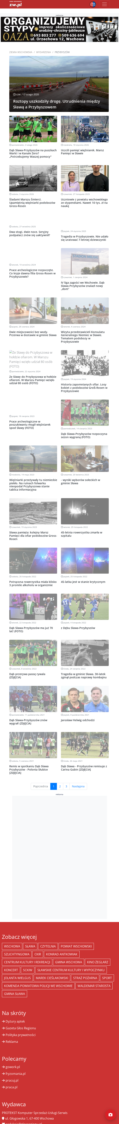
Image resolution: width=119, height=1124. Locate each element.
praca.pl (11, 1078)
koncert (11, 961)
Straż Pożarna (85, 969)
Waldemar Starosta (94, 976)
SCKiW (27, 961)
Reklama (12, 1032)
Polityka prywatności (21, 1025)
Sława (30, 937)
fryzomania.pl (16, 1064)
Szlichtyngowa (16, 945)
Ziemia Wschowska (20, 52)
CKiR (37, 945)
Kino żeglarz (97, 953)
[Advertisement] (60, 847)
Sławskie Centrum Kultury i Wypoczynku (71, 961)
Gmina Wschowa (68, 953)
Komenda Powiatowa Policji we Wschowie (38, 976)
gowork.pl (13, 1058)
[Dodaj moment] (110, 1114)
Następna (78, 777)
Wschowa (12, 937)
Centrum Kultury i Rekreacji (27, 953)
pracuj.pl (12, 1071)
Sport (107, 969)
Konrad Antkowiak (61, 945)
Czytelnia (48, 937)
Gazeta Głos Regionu (21, 1019)
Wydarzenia (43, 52)
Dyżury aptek (15, 1012)
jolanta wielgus (17, 969)
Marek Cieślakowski (52, 969)
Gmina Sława (14, 984)
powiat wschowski (76, 937)
